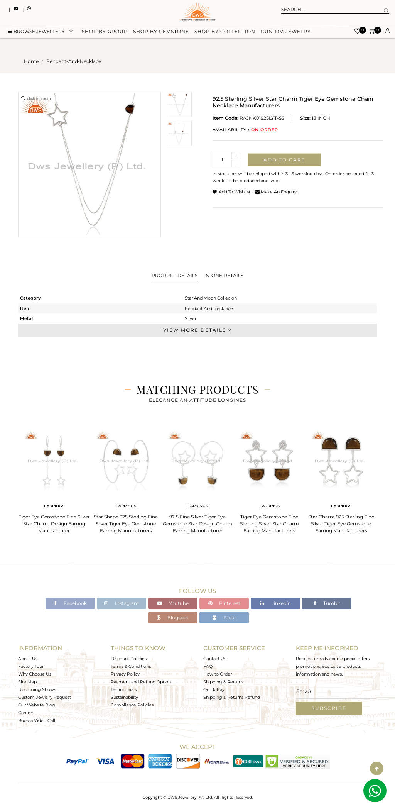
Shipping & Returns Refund (231, 697)
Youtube (173, 603)
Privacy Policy (125, 674)
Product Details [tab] (175, 275)
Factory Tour (31, 666)
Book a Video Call (36, 720)
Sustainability (124, 697)
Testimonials (124, 689)
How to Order (217, 674)
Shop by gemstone (161, 32)
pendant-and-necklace (73, 61)
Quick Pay (214, 689)
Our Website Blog (36, 705)
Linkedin (275, 603)
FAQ (208, 666)
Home (31, 61)
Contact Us (214, 658)
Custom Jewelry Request (44, 697)
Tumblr (327, 603)
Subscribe (329, 708)
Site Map (27, 681)
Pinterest (224, 603)
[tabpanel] (54, 479)
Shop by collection (224, 32)
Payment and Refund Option (141, 681)
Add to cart (284, 160)
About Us (27, 658)
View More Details (197, 330)
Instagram (121, 603)
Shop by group (105, 32)
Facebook (70, 603)
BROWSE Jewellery (36, 32)
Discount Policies (129, 658)
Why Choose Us (34, 674)
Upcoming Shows (37, 689)
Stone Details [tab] (224, 275)
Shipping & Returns (223, 681)
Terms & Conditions (131, 666)
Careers (26, 712)
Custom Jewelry (286, 32)
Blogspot (173, 617)
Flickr (224, 617)
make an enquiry (276, 192)
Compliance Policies (132, 705)
